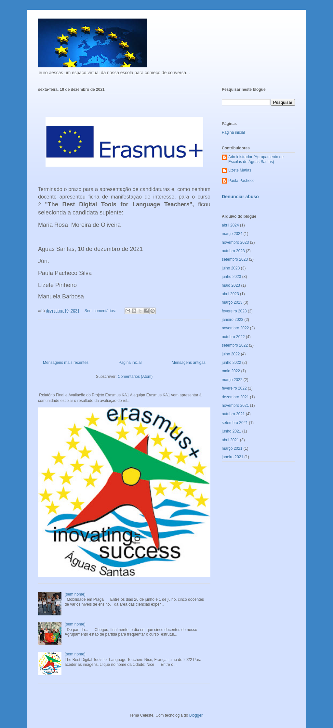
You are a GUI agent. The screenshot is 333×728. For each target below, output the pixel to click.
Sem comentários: (101, 311)
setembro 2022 (235, 345)
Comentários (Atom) (135, 376)
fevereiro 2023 (234, 311)
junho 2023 (231, 276)
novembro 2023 (235, 242)
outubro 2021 (233, 414)
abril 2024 (230, 225)
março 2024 (232, 233)
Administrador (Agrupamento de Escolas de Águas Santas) (256, 159)
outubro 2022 (233, 337)
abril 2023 (230, 294)
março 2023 (232, 302)
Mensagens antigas (189, 362)
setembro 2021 (235, 422)
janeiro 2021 (232, 457)
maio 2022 (231, 371)
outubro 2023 (233, 251)
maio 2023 (231, 285)
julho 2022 (231, 354)
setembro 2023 (235, 259)
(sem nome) (75, 594)
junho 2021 (231, 431)
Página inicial (130, 362)
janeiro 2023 (232, 319)
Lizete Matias (239, 170)
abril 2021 (230, 440)
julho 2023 (231, 268)
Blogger (196, 715)
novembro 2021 (235, 405)
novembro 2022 (235, 328)
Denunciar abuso (240, 196)
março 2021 (232, 448)
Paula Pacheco (241, 180)
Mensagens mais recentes (65, 362)
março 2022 (232, 380)
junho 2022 (231, 362)
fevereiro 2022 (234, 388)
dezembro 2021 (235, 397)
